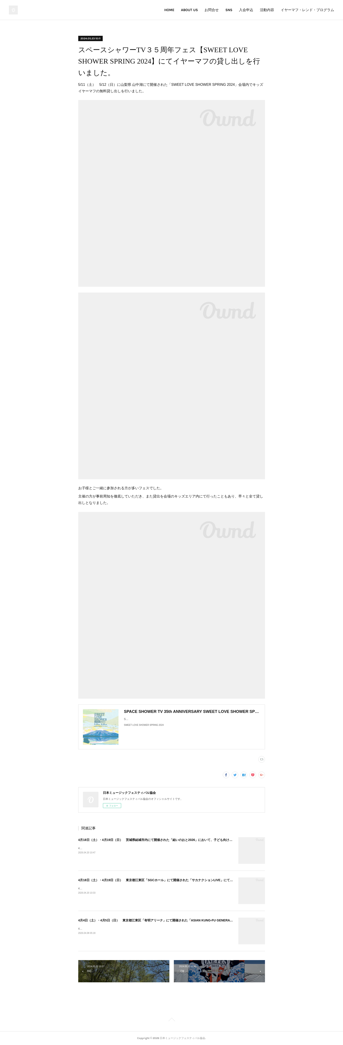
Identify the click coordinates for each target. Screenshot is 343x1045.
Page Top (171, 1020)
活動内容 (267, 10)
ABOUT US (189, 10)
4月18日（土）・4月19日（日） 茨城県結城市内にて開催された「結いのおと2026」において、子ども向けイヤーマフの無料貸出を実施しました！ (181, 840)
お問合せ (212, 10)
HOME (169, 10)
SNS (228, 10)
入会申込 (246, 10)
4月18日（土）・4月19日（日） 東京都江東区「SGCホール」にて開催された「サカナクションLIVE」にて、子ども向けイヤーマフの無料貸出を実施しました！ (191, 880)
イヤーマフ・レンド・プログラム (307, 10)
